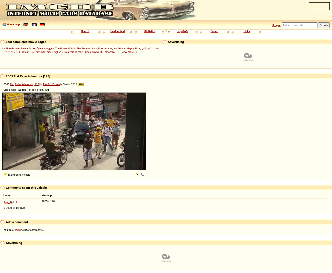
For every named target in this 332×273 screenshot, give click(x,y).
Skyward (97, 52)
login (18, 229)
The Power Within (65, 48)
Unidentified (117, 31)
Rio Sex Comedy (52, 84)
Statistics (149, 31)
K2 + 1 (116, 52)
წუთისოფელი (45, 48)
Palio (18, 84)
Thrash (107, 52)
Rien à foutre (28, 48)
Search (85, 31)
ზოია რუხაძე (55, 52)
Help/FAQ (182, 31)
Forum (214, 31)
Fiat (12, 84)
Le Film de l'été (11, 48)
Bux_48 (8, 202)
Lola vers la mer (73, 52)
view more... (129, 52)
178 (37, 84)
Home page (13, 24)
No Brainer (120, 48)
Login (276, 25)
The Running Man (87, 48)
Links (246, 31)
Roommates (105, 48)
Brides (87, 52)
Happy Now (133, 48)
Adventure (27, 84)
